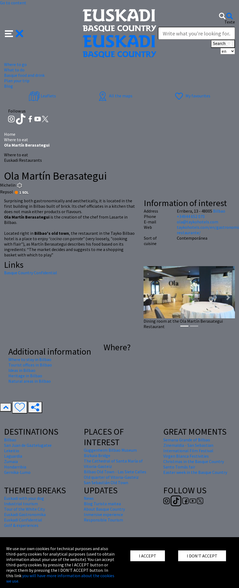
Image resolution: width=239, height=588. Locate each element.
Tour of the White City (24, 509)
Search (223, 44)
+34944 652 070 (191, 216)
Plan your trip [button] (16, 80)
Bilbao (219, 211)
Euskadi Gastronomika (25, 514)
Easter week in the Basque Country (195, 472)
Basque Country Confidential (30, 272)
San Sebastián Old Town (106, 482)
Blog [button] (8, 86)
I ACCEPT (147, 556)
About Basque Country (104, 509)
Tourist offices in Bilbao (30, 365)
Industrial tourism (21, 503)
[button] (14, 33)
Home (9, 134)
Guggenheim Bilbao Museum (110, 450)
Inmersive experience (103, 514)
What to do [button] (14, 69)
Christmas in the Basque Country (193, 461)
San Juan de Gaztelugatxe (28, 445)
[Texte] (196, 33)
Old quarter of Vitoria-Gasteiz (111, 477)
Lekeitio (11, 450)
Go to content (13, 2)
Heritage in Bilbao (25, 375)
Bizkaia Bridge (97, 455)
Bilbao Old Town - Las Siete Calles (115, 471)
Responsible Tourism (103, 520)
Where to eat (16, 139)
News (89, 498)
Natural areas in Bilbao (29, 381)
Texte (229, 22)
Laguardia (13, 456)
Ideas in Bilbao (21, 370)
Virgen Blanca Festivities (186, 456)
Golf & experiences (21, 525)
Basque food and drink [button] (24, 75)
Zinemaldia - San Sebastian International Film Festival (188, 447)
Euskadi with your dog (24, 498)
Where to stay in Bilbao (29, 359)
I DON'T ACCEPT (202, 556)
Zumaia (11, 461)
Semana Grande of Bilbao (186, 439)
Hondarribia (15, 467)
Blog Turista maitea (102, 503)
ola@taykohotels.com (197, 221)
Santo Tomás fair (179, 467)
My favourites (192, 95)
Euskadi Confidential (23, 520)
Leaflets (42, 95)
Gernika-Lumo (17, 472)
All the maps (114, 95)
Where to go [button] (15, 64)
